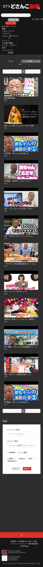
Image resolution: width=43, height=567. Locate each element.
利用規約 (13, 541)
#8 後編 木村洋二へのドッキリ (17, 181)
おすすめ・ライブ (9, 26)
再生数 (33, 61)
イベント (5, 40)
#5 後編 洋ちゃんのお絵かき (16, 402)
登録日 (14, 61)
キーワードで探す (13, 430)
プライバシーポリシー (19, 544)
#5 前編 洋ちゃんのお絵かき (16, 153)
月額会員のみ (12, 461)
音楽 (4, 48)
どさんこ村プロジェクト (10, 37)
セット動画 (23, 452)
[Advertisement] (21, 497)
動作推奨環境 (33, 544)
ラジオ (4, 45)
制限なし (12, 458)
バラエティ (6, 34)
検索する (27, 469)
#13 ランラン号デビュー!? (15, 291)
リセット (16, 469)
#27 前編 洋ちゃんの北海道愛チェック (20, 347)
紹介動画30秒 (9, 98)
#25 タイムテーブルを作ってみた (18, 209)
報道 (4, 29)
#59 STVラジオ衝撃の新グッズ (17, 374)
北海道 (10, 53)
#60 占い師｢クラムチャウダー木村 (19, 126)
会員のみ (22, 458)
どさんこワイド (8, 31)
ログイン (10, 23)
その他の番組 (7, 43)
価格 (24, 64)
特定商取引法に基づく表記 (27, 541)
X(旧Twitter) (24, 546)
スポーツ (13, 45)
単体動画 (12, 452)
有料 (30, 458)
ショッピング (7, 50)
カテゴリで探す (12, 441)
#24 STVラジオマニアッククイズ (18, 236)
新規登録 (13, 20)
